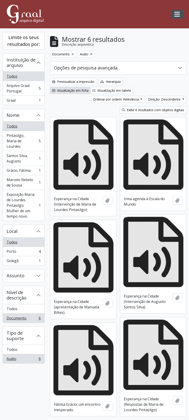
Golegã (23, 261)
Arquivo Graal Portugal (23, 88)
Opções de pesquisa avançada (85, 68)
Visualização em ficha (70, 90)
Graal (23, 101)
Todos (12, 76)
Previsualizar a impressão (73, 81)
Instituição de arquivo (21, 62)
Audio (23, 359)
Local (12, 231)
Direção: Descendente (165, 99)
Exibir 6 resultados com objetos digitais (153, 110)
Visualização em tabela (111, 90)
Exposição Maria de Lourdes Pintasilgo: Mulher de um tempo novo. (23, 205)
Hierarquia (110, 81)
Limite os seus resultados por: (23, 40)
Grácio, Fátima (23, 171)
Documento (23, 319)
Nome (13, 115)
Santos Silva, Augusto (23, 158)
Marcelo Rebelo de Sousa (23, 182)
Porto (23, 252)
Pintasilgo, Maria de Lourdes (23, 141)
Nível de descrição (16, 295)
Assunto (15, 276)
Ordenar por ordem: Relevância (116, 99)
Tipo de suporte (15, 335)
